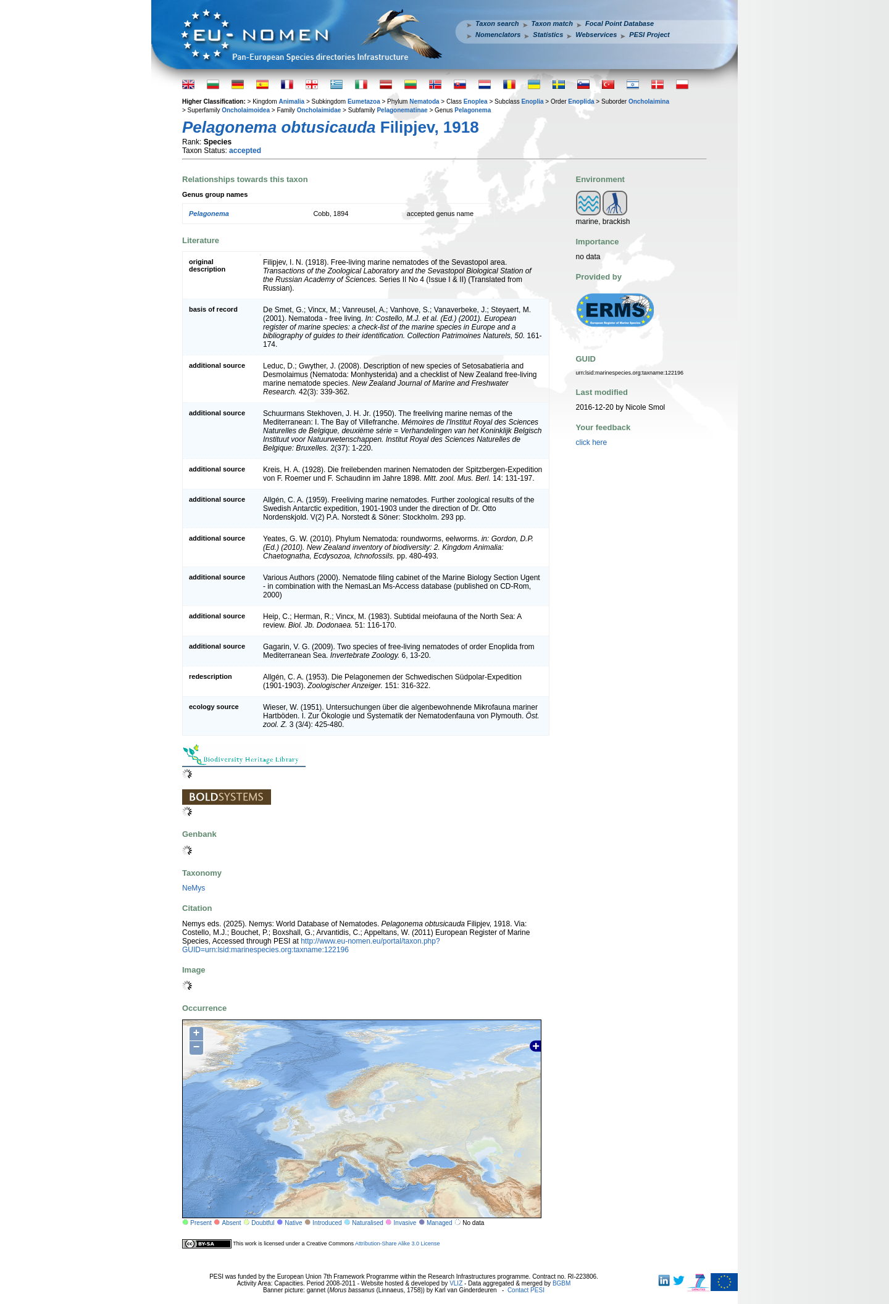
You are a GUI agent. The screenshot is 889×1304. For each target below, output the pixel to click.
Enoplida (581, 101)
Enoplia (532, 101)
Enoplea (476, 101)
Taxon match (552, 23)
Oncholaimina (648, 101)
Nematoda (424, 101)
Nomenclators (497, 34)
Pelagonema (472, 110)
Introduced (326, 1222)
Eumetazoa (364, 101)
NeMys (193, 888)
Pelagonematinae (402, 110)
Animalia (291, 101)
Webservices (596, 34)
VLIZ (455, 1283)
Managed (440, 1222)
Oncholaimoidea (246, 110)
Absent (231, 1222)
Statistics (548, 34)
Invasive (405, 1222)
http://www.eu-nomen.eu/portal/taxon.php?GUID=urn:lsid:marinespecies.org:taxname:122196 (311, 945)
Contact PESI (526, 1290)
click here (591, 442)
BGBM (561, 1283)
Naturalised (367, 1222)
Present (200, 1222)
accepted (245, 150)
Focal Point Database (619, 23)
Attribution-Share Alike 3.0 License (397, 1243)
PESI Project (649, 34)
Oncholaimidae (319, 110)
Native (293, 1222)
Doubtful (262, 1222)
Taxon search (497, 23)
